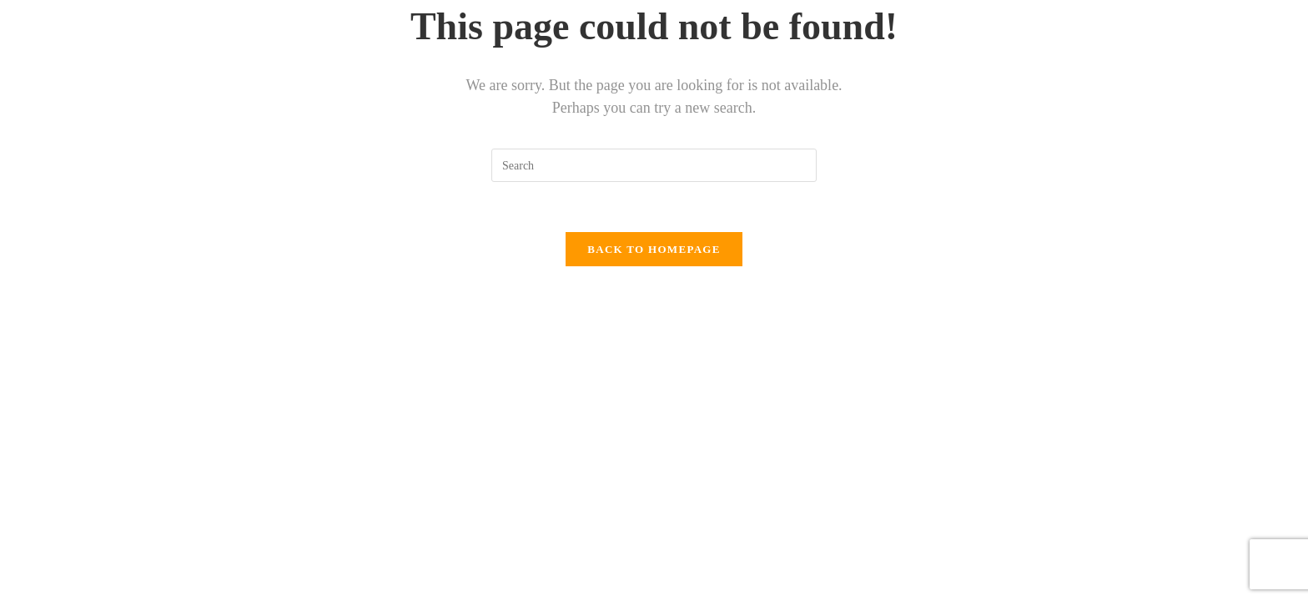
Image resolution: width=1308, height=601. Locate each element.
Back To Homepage (653, 249)
